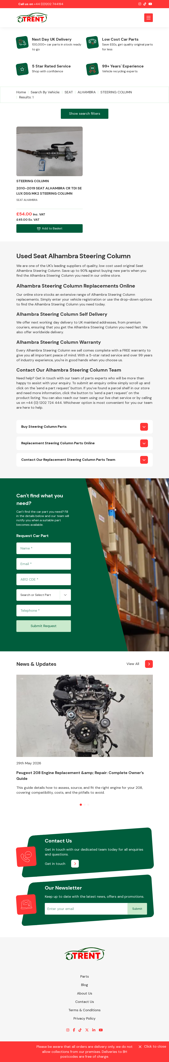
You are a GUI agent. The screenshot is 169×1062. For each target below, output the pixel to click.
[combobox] (44, 595)
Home (21, 92)
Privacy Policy (84, 1018)
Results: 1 (26, 97)
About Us (84, 993)
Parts (84, 976)
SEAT (69, 92)
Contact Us (84, 1001)
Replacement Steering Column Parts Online (58, 443)
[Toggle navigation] (148, 17)
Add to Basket (49, 228)
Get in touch (55, 863)
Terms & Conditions (84, 1010)
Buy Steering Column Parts (44, 426)
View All (133, 663)
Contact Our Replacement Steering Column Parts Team (68, 459)
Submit (137, 909)
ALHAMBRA (87, 92)
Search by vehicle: (45, 92)
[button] (81, 805)
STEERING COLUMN (116, 92)
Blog (84, 984)
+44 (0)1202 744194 (48, 4)
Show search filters (84, 113)
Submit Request (44, 626)
